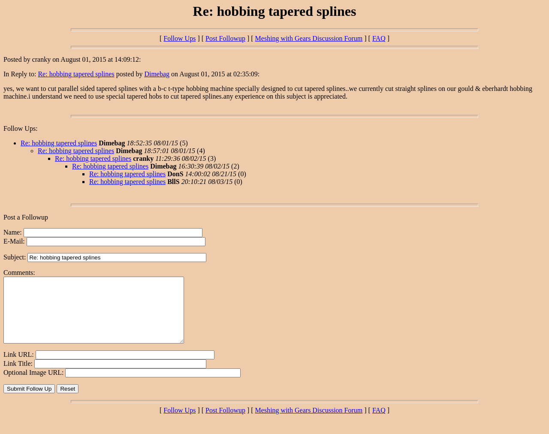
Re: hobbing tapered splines (76, 74)
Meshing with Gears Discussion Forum (309, 38)
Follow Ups (179, 38)
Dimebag (156, 74)
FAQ (379, 38)
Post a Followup (25, 217)
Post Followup (225, 38)
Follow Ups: (20, 128)
